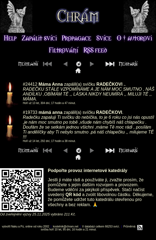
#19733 (30, 112)
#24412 (30, 84)
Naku (14, 226)
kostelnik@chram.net (66, 226)
